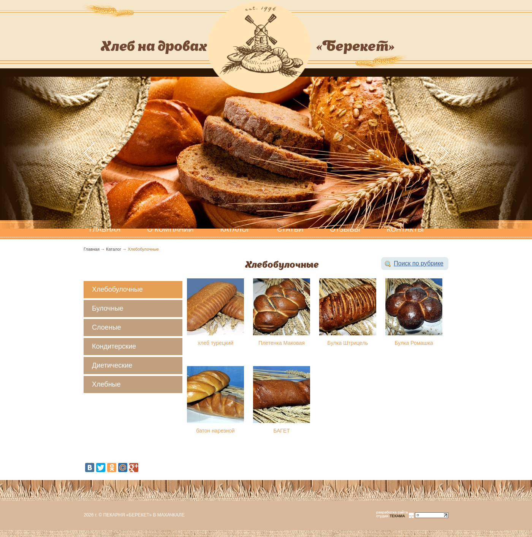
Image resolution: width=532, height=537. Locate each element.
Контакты (405, 229)
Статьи (290, 229)
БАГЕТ (281, 431)
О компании (170, 229)
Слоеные (106, 327)
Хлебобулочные (143, 249)
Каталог (235, 229)
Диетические (112, 365)
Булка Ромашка (413, 343)
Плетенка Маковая (281, 343)
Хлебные (106, 384)
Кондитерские (114, 346)
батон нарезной (215, 431)
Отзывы (345, 229)
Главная (92, 249)
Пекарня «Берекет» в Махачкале (144, 515)
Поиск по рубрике (418, 263)
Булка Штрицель (347, 343)
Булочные (108, 308)
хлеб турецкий (215, 343)
